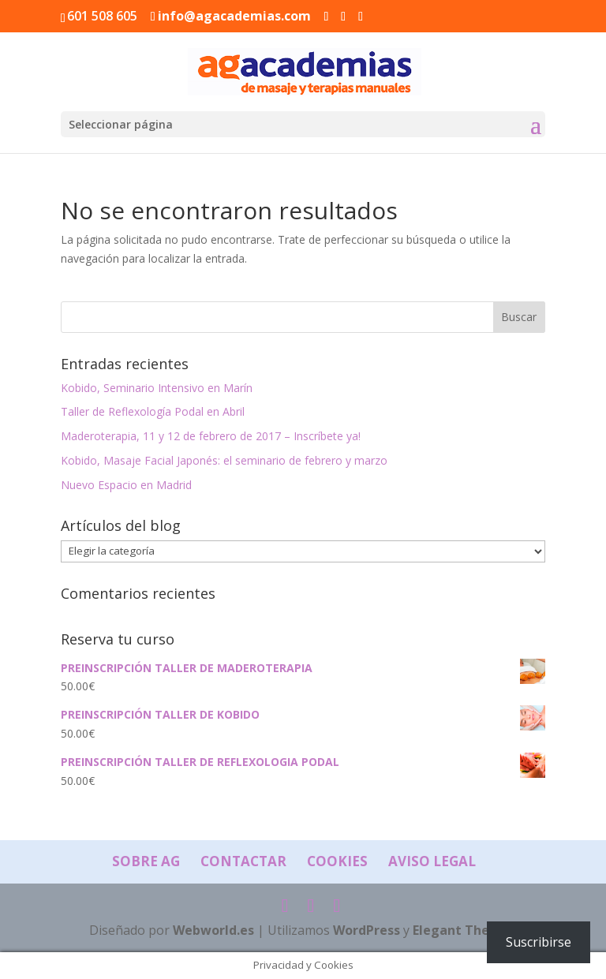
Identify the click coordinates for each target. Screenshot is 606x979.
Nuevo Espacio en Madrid (126, 484)
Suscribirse (538, 942)
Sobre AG (146, 861)
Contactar (243, 861)
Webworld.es (213, 930)
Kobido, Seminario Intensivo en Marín (156, 387)
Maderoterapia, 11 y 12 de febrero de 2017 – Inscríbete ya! (211, 435)
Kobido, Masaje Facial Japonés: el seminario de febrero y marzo (224, 460)
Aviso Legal (432, 861)
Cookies (337, 861)
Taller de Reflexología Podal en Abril (153, 411)
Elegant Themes (464, 930)
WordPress (366, 930)
